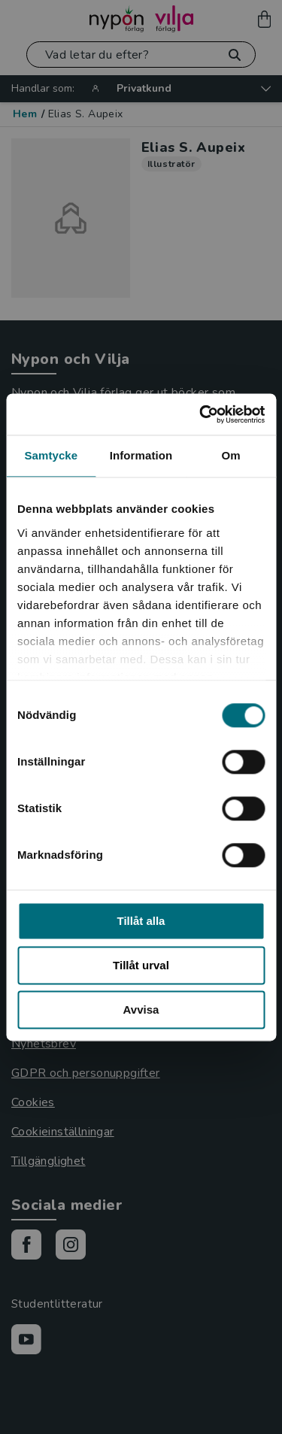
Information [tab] (141, 455)
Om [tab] (231, 455)
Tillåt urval (141, 965)
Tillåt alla (141, 920)
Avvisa (141, 1009)
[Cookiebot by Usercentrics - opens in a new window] (201, 414)
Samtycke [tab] (50, 455)
